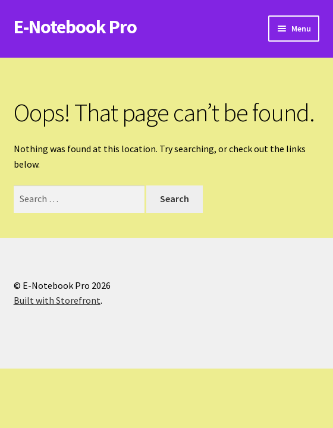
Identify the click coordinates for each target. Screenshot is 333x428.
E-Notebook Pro (75, 27)
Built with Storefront (57, 300)
